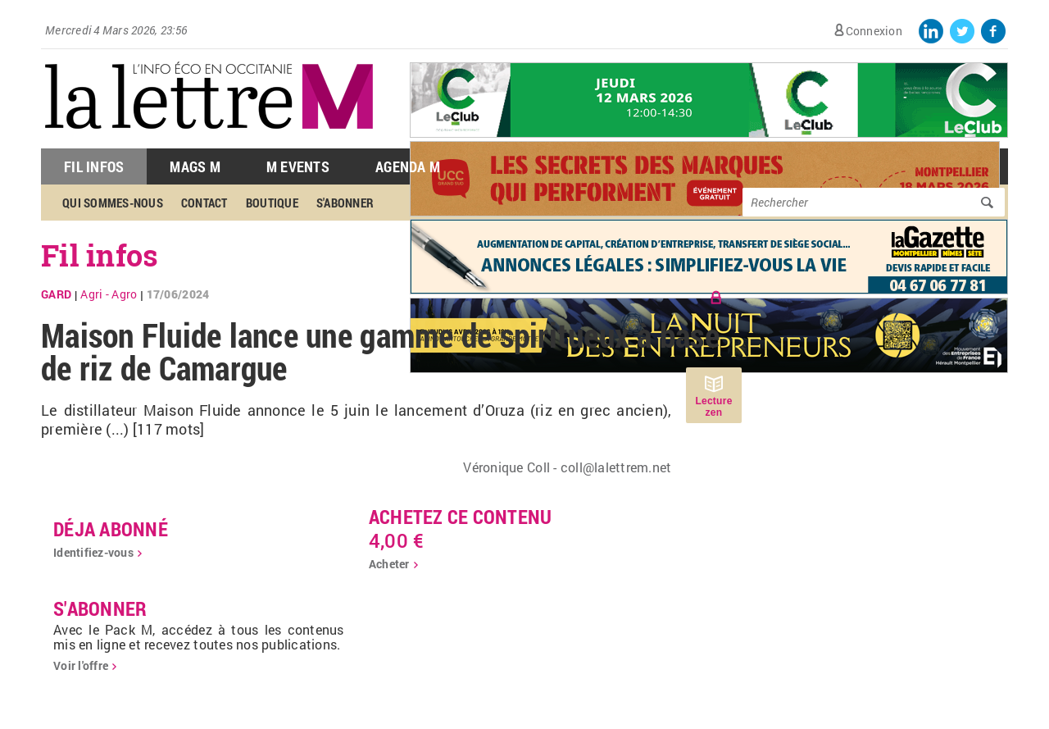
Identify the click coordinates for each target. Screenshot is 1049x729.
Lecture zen (713, 406)
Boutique (272, 202)
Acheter (389, 564)
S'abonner (345, 202)
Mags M (195, 166)
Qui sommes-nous (112, 202)
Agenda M (407, 166)
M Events (297, 166)
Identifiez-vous (93, 552)
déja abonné (110, 529)
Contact (204, 202)
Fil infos (99, 255)
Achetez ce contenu (460, 516)
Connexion (874, 31)
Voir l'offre (80, 665)
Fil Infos (94, 166)
